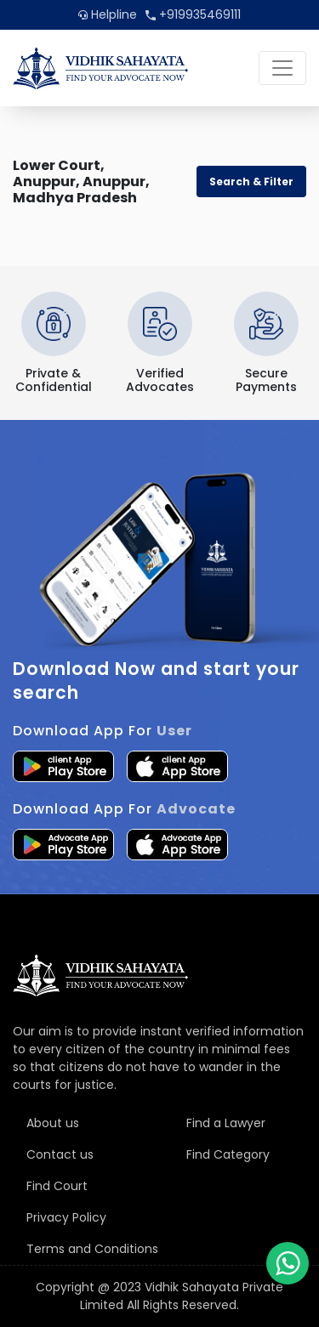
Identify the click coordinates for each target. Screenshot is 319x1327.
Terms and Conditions (92, 1248)
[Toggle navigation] (282, 68)
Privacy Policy (66, 1217)
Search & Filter (251, 181)
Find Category (228, 1154)
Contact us (60, 1154)
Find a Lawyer (225, 1122)
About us (52, 1122)
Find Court (57, 1185)
